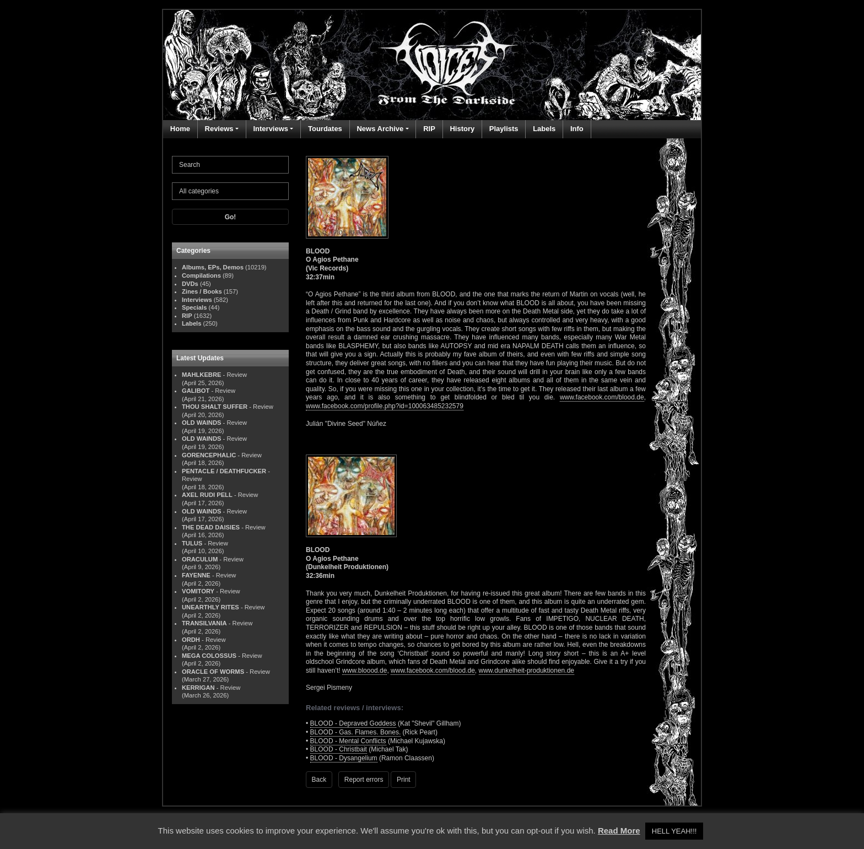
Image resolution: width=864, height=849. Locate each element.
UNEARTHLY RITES (210, 607)
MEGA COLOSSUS (209, 655)
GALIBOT (195, 390)
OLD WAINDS (201, 422)
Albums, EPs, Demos (213, 267)
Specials (194, 307)
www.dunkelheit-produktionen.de (526, 670)
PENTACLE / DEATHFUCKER (224, 471)
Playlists (504, 129)
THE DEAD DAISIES (211, 527)
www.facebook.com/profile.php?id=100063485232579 (384, 406)
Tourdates (325, 129)
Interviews (270, 129)
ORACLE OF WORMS (213, 671)
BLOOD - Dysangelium (343, 758)
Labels (544, 129)
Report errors (364, 779)
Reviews (219, 129)
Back (319, 779)
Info (577, 129)
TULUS (192, 543)
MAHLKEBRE (201, 374)
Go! (230, 217)
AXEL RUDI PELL (207, 494)
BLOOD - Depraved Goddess (353, 723)
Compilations (201, 275)
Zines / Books (202, 291)
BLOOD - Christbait (338, 749)
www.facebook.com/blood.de (602, 397)
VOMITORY (198, 591)
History (462, 129)
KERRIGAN (198, 687)
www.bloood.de (364, 670)
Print (404, 779)
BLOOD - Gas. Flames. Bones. (355, 732)
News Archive (380, 129)
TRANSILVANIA (204, 623)
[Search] (230, 165)
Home (180, 129)
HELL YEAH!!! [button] (674, 831)
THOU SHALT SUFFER (214, 406)
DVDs (190, 283)
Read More (619, 830)
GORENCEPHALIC (209, 455)
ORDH (191, 639)
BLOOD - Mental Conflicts (348, 741)
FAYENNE (196, 575)
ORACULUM (200, 559)
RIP (429, 129)
